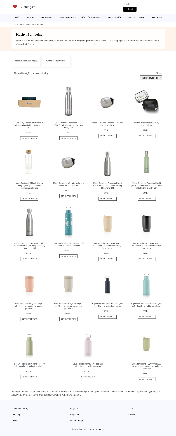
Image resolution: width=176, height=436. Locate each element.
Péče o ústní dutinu (90, 17)
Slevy (15, 421)
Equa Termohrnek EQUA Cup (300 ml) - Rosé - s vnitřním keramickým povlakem (29, 306)
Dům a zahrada (67, 17)
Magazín (74, 409)
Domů (16, 17)
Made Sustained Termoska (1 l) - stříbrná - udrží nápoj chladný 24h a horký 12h (68, 125)
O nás (130, 409)
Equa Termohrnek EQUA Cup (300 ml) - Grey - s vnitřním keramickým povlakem (68, 306)
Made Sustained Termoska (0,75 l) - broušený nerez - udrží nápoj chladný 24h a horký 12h (29, 245)
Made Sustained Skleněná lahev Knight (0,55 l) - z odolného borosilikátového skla (29, 185)
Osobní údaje (76, 421)
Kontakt (131, 414)
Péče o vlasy (47, 17)
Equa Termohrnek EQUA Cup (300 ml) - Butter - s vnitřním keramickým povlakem (108, 245)
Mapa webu (75, 414)
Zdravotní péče (113, 17)
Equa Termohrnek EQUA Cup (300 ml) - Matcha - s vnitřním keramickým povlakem (146, 366)
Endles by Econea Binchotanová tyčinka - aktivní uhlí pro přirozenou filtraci (29, 125)
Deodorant (156, 17)
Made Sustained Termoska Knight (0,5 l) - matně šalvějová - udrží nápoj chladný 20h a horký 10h (146, 185)
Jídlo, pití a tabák (136, 17)
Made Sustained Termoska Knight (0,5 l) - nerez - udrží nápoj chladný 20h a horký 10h (107, 185)
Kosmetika (29, 17)
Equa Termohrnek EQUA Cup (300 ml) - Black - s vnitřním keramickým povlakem (146, 245)
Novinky (16, 414)
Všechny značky (20, 409)
